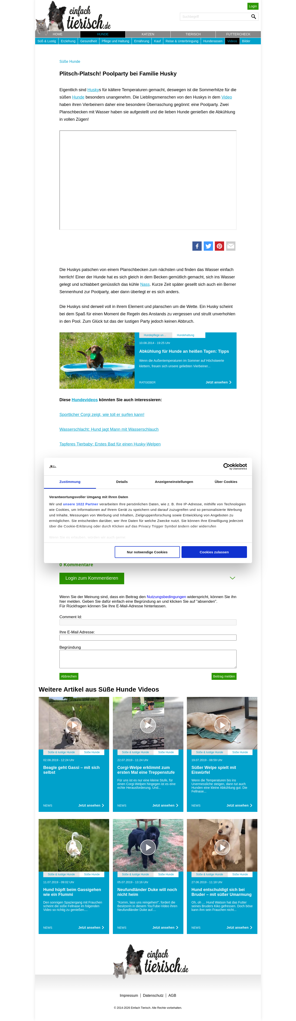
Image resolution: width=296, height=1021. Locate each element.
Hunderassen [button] (212, 41)
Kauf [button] (157, 41)
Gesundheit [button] (88, 41)
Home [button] (57, 34)
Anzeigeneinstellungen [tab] (174, 482)
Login (253, 6)
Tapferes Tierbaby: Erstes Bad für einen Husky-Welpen (110, 444)
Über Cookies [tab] (226, 482)
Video (226, 97)
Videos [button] (232, 41)
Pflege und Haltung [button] (115, 41)
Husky (93, 89)
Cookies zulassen (214, 552)
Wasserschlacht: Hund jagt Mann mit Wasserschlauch (109, 429)
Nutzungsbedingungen (166, 597)
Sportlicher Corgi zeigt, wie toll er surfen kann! (101, 414)
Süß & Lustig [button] (46, 41)
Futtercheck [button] (238, 34)
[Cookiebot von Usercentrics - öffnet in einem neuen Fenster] (227, 466)
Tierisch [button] (193, 34)
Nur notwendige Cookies (147, 552)
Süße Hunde (69, 61)
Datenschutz (153, 995)
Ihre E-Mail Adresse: (77, 632)
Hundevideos (85, 400)
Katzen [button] (148, 34)
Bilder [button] (246, 41)
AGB (172, 995)
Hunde (78, 97)
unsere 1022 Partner (80, 504)
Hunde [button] (103, 34)
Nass (145, 284)
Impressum (129, 995)
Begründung (70, 647)
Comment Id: (70, 617)
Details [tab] (122, 482)
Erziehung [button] (68, 41)
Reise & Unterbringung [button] (182, 41)
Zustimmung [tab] (69, 482)
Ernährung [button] (141, 41)
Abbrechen (69, 676)
